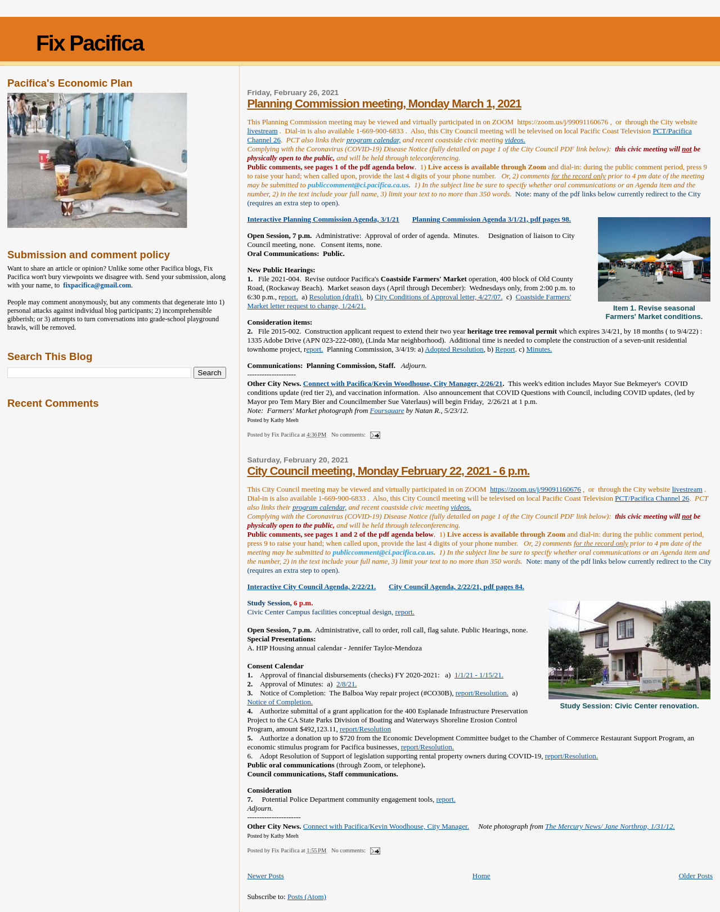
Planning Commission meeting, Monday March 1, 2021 (384, 103)
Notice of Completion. (280, 702)
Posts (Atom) (306, 896)
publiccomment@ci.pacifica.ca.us (358, 185)
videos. (515, 140)
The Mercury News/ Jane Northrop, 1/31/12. (610, 826)
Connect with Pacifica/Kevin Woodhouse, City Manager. (386, 826)
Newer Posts (265, 875)
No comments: (349, 435)
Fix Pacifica (89, 43)
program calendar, (373, 140)
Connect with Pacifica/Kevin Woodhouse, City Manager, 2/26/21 (403, 383)
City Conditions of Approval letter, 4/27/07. (438, 297)
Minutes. (539, 349)
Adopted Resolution (454, 349)
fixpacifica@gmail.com (95, 285)
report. (405, 612)
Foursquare (387, 410)
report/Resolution (365, 729)
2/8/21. (346, 684)
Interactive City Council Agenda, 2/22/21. (311, 586)
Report (505, 349)
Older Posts (696, 875)
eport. (289, 297)
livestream (262, 131)
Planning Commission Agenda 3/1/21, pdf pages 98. (491, 219)
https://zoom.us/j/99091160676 (535, 489)
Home (481, 875)
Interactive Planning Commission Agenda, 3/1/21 (323, 219)
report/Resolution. (482, 693)
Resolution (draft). (336, 297)
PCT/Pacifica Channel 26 (652, 498)
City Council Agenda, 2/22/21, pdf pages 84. (456, 586)
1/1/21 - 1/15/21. (478, 675)
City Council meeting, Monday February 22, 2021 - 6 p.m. (388, 470)
